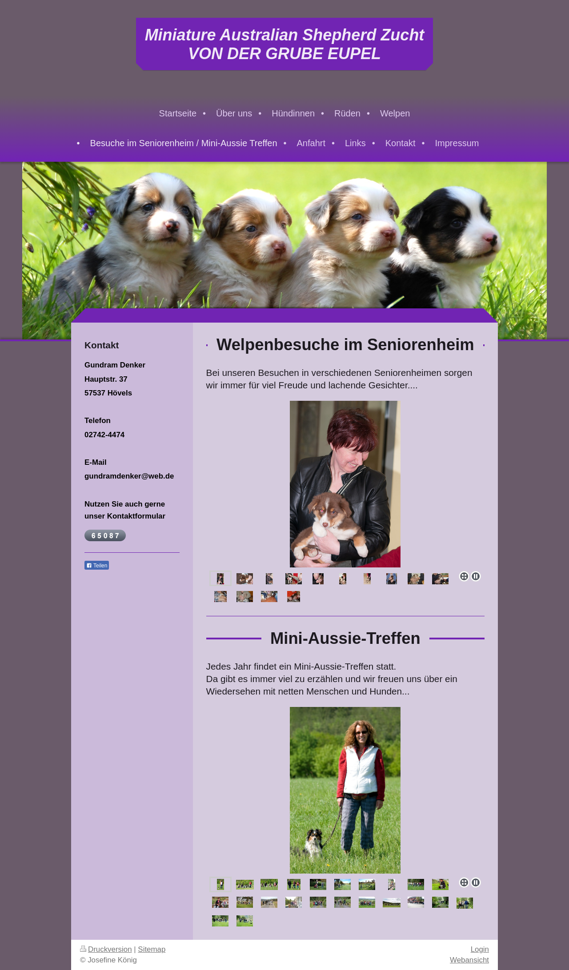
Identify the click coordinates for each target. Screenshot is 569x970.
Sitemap (151, 949)
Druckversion (106, 949)
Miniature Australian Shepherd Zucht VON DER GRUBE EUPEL (285, 44)
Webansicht (469, 960)
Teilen (96, 566)
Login (480, 949)
